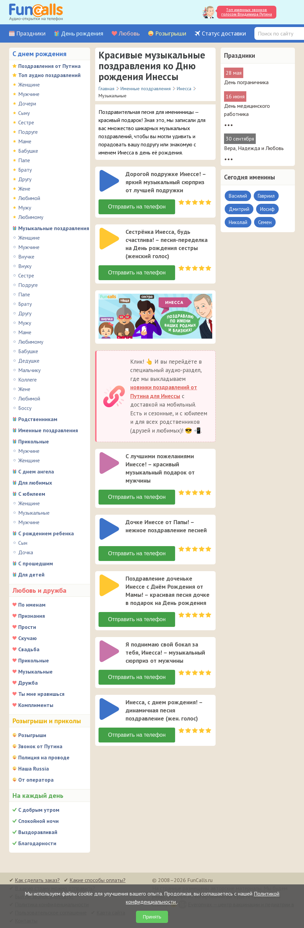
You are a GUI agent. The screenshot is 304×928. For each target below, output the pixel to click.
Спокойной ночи (38, 820)
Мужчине (28, 94)
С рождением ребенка (46, 533)
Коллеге (27, 379)
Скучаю (27, 638)
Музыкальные (34, 512)
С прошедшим (35, 563)
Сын (22, 542)
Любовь (129, 33)
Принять (152, 917)
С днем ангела (36, 471)
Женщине (29, 84)
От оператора (36, 779)
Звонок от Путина (40, 746)
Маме (24, 141)
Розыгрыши (170, 33)
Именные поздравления (48, 430)
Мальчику (29, 370)
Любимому (30, 217)
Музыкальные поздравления (53, 228)
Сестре (26, 122)
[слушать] (109, 181)
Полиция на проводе (44, 757)
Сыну (24, 112)
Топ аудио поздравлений (49, 75)
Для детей (31, 574)
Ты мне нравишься (41, 693)
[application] (110, 181)
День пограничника (246, 82)
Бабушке (28, 150)
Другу (24, 179)
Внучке (26, 256)
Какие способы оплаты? (98, 880)
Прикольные (33, 441)
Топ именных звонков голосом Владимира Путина (246, 12)
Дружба (28, 682)
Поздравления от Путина (49, 66)
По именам (32, 604)
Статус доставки (224, 33)
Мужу (24, 207)
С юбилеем (31, 493)
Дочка (25, 552)
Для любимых (35, 482)
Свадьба (28, 649)
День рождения (82, 33)
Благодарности (37, 843)
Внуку (24, 266)
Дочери (27, 103)
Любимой (29, 198)
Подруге (28, 131)
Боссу (24, 408)
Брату (25, 169)
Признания (31, 615)
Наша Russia (33, 768)
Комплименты (35, 705)
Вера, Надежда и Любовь (254, 148)
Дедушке (28, 360)
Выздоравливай (37, 832)
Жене (24, 188)
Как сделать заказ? (37, 880)
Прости (27, 627)
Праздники (31, 33)
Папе (24, 160)
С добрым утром (38, 809)
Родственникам (37, 419)
